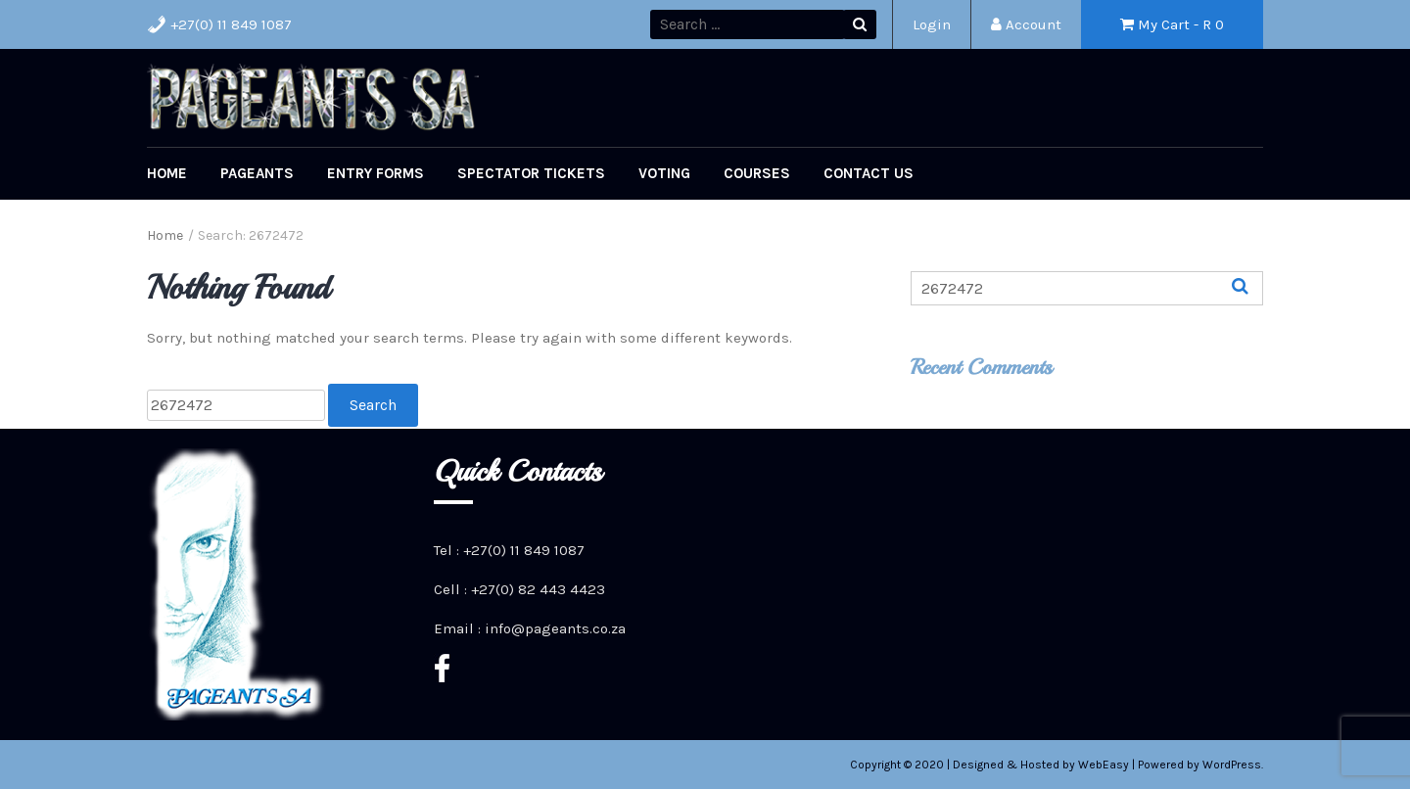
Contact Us (868, 173)
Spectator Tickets (531, 173)
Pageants (257, 173)
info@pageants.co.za (555, 628)
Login (932, 24)
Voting (664, 173)
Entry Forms (375, 173)
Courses (757, 173)
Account (1026, 24)
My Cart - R (1172, 24)
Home (167, 173)
